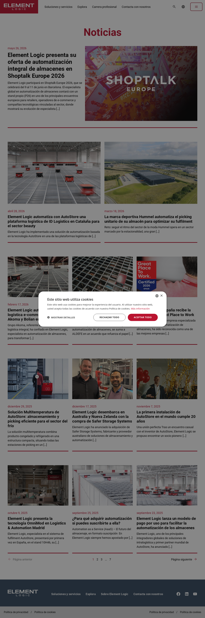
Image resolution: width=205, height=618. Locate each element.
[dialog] (102, 309)
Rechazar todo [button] (109, 317)
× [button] (161, 295)
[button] (61, 317)
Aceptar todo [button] (143, 317)
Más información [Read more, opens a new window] (140, 308)
